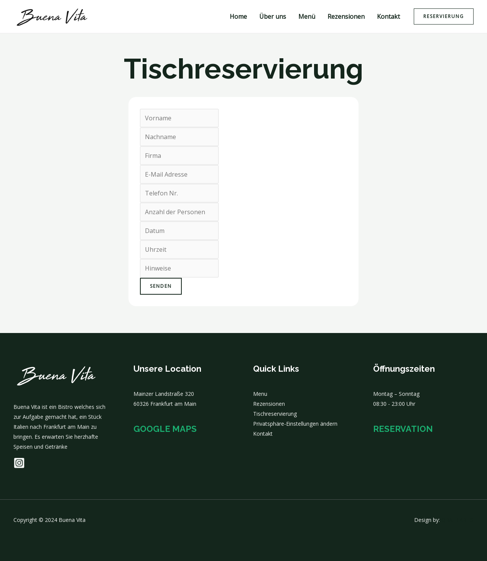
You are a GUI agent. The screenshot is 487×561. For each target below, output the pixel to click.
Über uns (272, 16)
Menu (260, 393)
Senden (161, 286)
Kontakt (388, 16)
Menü (306, 16)
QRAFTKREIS (457, 519)
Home (238, 16)
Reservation (403, 429)
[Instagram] (19, 463)
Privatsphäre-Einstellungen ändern (295, 423)
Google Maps (165, 429)
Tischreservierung (275, 413)
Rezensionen (346, 16)
